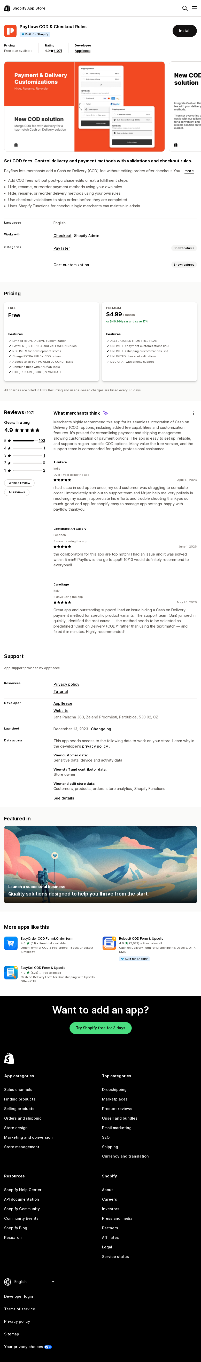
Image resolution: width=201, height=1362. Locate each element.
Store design (16, 1128)
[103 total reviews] (42, 440)
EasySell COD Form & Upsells (43, 968)
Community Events (21, 1218)
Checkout (62, 235)
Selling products (19, 1108)
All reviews (17, 492)
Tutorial (60, 691)
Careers (109, 1199)
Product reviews (117, 1108)
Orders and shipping (23, 1118)
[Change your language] (34, 1281)
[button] (51, 945)
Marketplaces (115, 1099)
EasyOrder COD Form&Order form (47, 938)
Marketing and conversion (28, 1137)
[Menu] (194, 8)
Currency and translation (125, 1156)
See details (63, 798)
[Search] (185, 8)
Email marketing (117, 1128)
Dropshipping (114, 1089)
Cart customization (71, 265)
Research (13, 1237)
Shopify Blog (15, 1228)
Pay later (61, 248)
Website (60, 710)
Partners (110, 1228)
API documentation (21, 1199)
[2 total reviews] (44, 470)
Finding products (19, 1099)
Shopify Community (22, 1209)
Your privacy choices (23, 1346)
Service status (115, 1256)
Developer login (18, 1296)
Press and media (117, 1218)
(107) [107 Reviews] (58, 51)
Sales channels (18, 1089)
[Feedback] (193, 413)
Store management (21, 1147)
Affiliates (110, 1237)
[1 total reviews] (44, 448)
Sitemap (11, 1334)
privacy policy (95, 746)
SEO (106, 1137)
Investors (110, 1209)
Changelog (101, 729)
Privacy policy (66, 684)
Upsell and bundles (119, 1118)
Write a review (19, 483)
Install (184, 30)
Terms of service (19, 1309)
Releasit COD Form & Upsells (141, 938)
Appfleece (82, 51)
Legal (107, 1247)
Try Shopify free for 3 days (100, 1028)
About (107, 1189)
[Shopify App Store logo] (24, 8)
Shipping (110, 1147)
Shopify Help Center (23, 1189)
